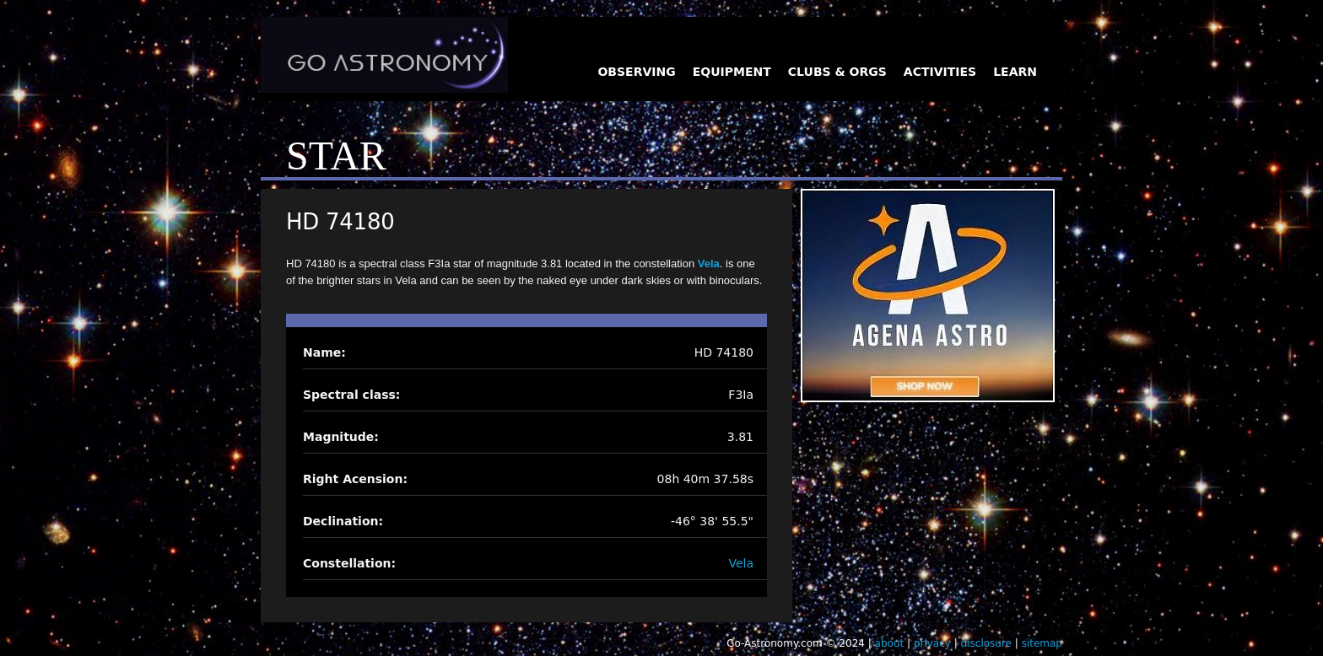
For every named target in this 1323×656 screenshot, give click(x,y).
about (889, 643)
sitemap (1042, 643)
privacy (932, 643)
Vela (709, 263)
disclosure (986, 643)
